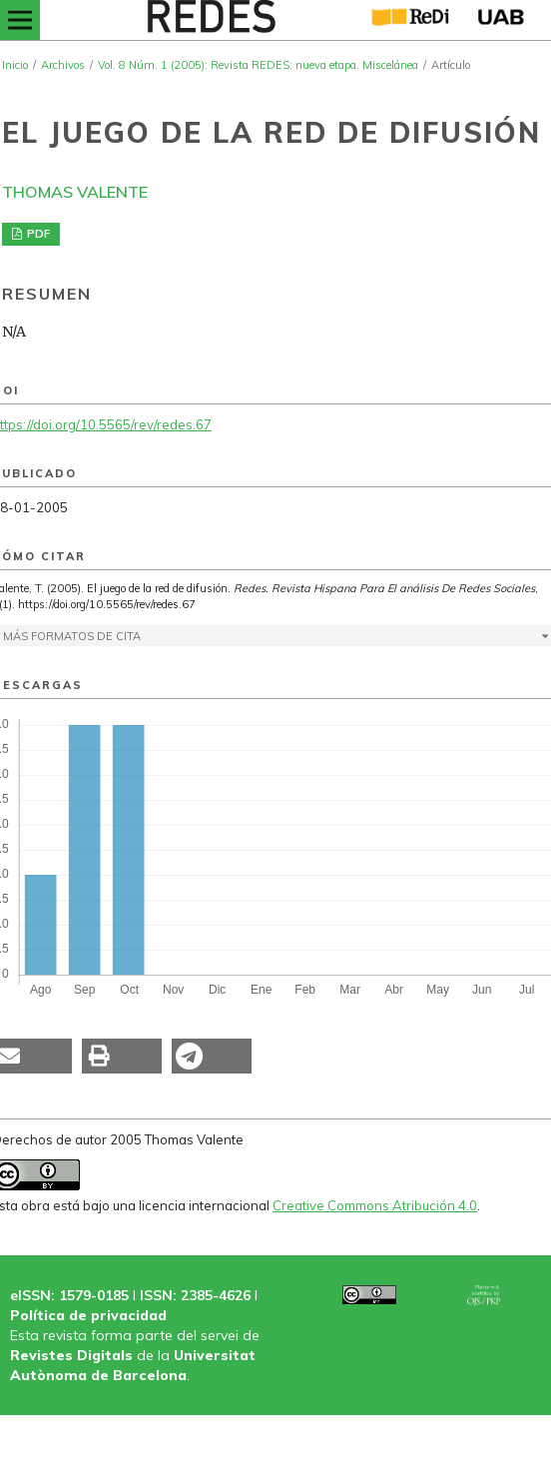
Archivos (63, 65)
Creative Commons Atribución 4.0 (375, 1205)
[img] (210, 20)
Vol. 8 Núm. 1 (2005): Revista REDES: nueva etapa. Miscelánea (258, 65)
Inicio (15, 65)
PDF (37, 234)
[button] (122, 1056)
